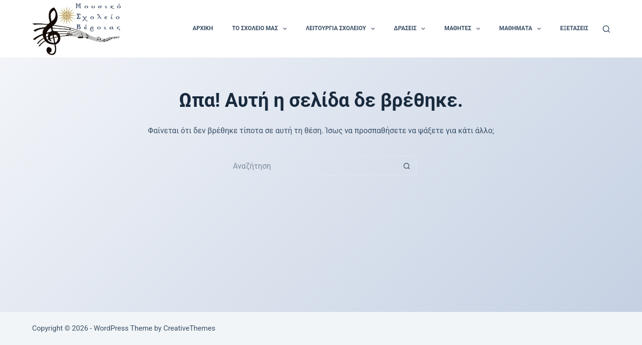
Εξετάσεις (574, 28)
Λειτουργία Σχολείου (342, 28)
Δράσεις (411, 28)
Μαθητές (464, 28)
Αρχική (202, 28)
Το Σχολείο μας (261, 28)
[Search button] (407, 165)
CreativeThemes (189, 328)
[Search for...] (311, 165)
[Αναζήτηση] (606, 29)
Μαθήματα (522, 28)
